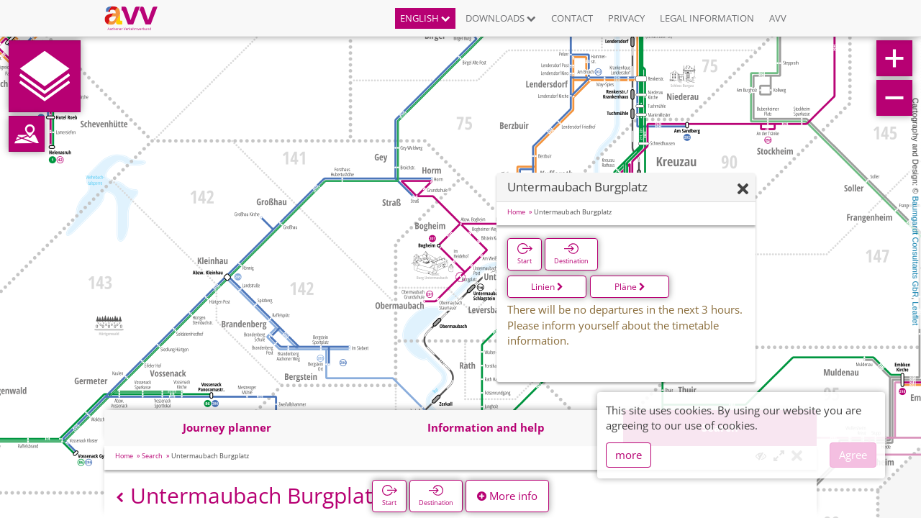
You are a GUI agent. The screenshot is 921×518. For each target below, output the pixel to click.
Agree (853, 454)
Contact (572, 18)
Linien (547, 287)
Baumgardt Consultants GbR (915, 247)
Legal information (707, 18)
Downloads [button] (501, 18)
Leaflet (915, 313)
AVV (777, 18)
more (628, 454)
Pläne (629, 287)
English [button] (425, 18)
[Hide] (743, 189)
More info (507, 496)
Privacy (626, 18)
